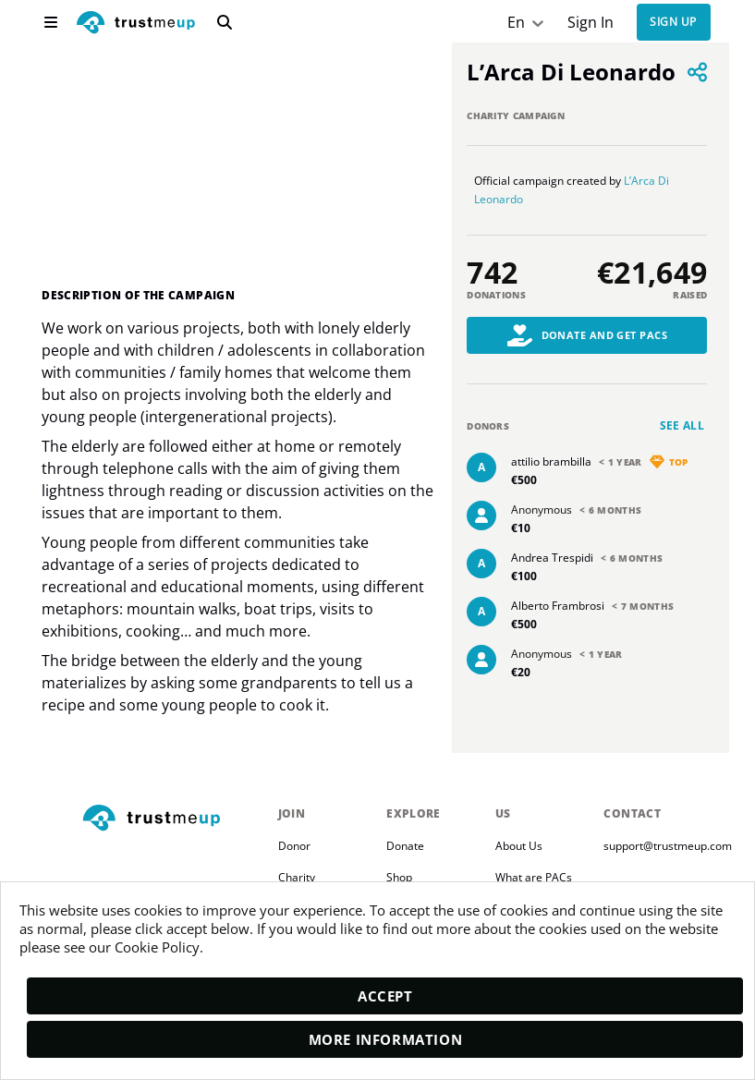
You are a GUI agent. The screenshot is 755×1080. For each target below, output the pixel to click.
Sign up (673, 23)
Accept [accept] (385, 996)
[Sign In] (590, 23)
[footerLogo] (172, 818)
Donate (405, 845)
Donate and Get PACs (587, 335)
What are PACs (533, 876)
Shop (399, 876)
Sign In (590, 23)
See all (682, 425)
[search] (224, 22)
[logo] (136, 24)
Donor (294, 845)
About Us (518, 845)
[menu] (50, 22)
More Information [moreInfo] (386, 1039)
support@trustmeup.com (667, 845)
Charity (296, 876)
